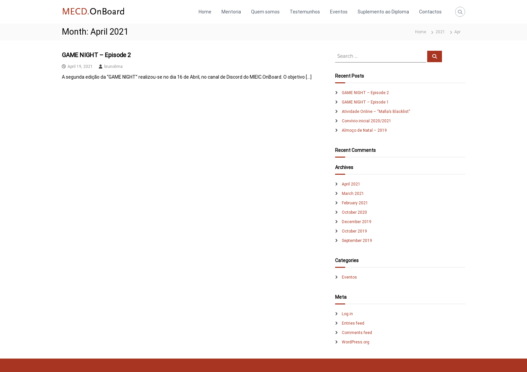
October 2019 (354, 231)
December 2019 (356, 221)
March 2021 (353, 193)
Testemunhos (305, 11)
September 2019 (357, 240)
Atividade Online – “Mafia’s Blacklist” (376, 111)
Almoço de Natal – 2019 (364, 130)
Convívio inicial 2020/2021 (366, 121)
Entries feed (353, 323)
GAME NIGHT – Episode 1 (365, 102)
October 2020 (354, 212)
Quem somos (265, 11)
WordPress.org (355, 342)
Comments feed (357, 332)
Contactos (430, 11)
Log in (347, 314)
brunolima (113, 66)
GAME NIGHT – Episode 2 (96, 54)
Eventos (339, 11)
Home (205, 11)
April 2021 (351, 184)
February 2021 (355, 203)
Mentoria (231, 11)
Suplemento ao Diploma (383, 11)
